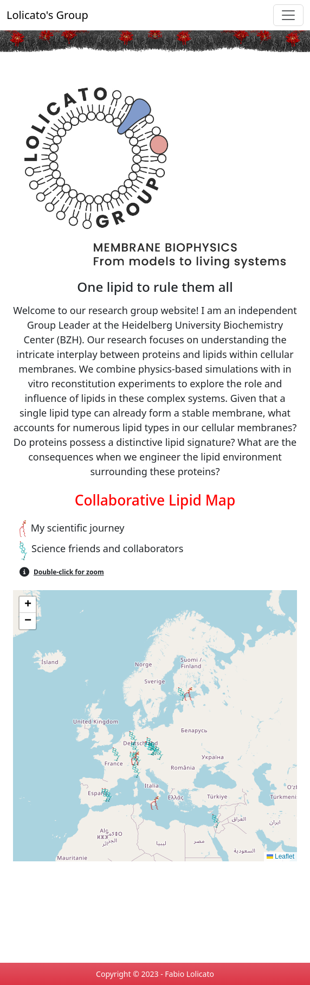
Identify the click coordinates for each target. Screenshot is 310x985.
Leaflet (280, 856)
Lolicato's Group (47, 15)
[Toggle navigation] (288, 15)
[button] (188, 694)
